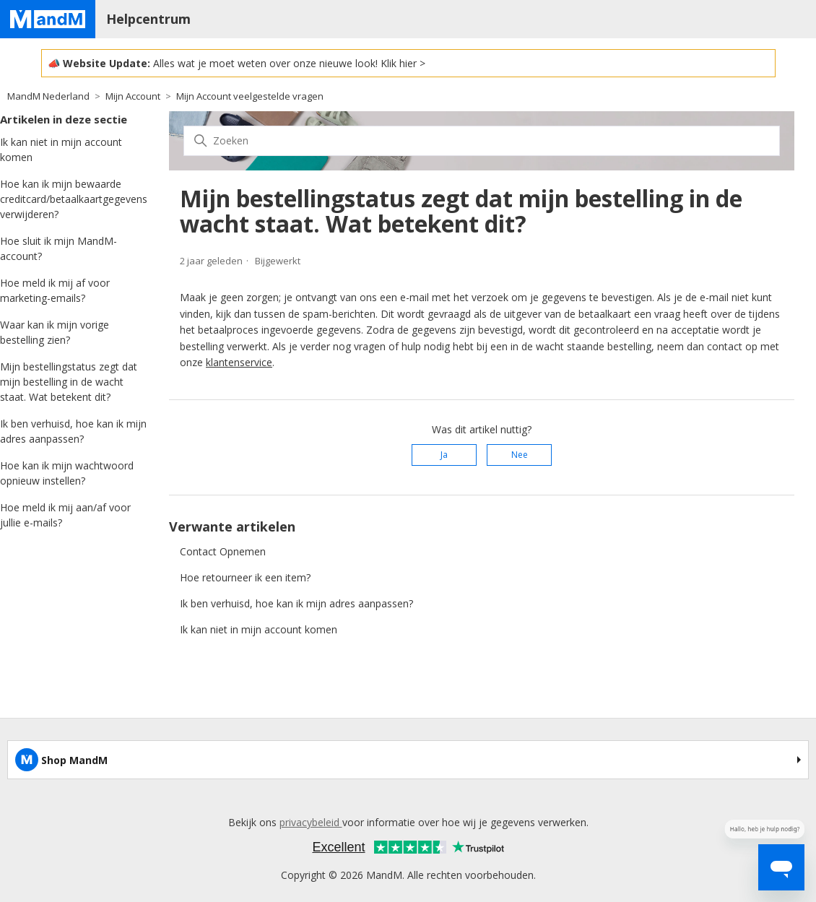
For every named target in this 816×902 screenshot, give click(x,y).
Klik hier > (403, 63)
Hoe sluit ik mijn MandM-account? (58, 248)
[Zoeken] (481, 140)
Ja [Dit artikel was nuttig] (444, 454)
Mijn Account (132, 96)
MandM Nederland (48, 96)
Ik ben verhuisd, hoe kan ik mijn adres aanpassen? (73, 431)
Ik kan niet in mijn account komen (61, 149)
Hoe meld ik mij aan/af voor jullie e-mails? (65, 514)
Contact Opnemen (223, 551)
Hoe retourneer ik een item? (245, 577)
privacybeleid (310, 822)
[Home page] (47, 19)
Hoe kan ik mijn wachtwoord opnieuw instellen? (67, 473)
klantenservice (239, 362)
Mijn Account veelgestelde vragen (250, 96)
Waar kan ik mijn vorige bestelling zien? (54, 332)
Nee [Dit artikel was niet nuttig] (519, 454)
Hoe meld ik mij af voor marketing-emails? (55, 290)
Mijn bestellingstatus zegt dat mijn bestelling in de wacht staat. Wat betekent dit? (68, 382)
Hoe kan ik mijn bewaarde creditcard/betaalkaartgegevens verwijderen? (73, 199)
